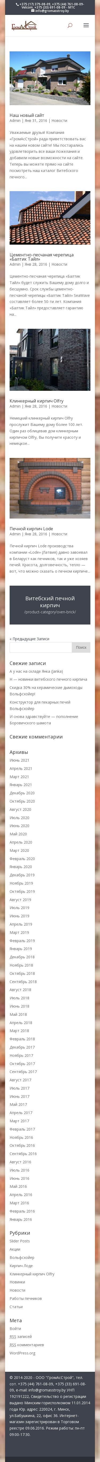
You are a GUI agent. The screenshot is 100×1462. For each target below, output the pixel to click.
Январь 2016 (21, 1219)
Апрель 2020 (21, 842)
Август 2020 (20, 809)
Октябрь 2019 (22, 891)
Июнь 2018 (19, 1006)
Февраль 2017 (22, 1129)
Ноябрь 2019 (21, 883)
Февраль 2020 (22, 858)
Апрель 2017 (21, 1112)
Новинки (17, 1281)
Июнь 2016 (19, 1178)
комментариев (27, 1344)
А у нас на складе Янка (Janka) (36, 671)
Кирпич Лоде (21, 1265)
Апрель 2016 (21, 1194)
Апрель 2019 (21, 924)
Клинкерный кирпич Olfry (36, 401)
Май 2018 (18, 1014)
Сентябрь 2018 (23, 981)
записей (21, 1336)
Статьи (16, 1306)
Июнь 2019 (19, 915)
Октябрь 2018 (22, 973)
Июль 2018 (19, 997)
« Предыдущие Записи (29, 638)
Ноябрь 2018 (21, 965)
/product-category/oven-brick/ (50, 611)
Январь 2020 (21, 866)
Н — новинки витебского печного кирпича (48, 679)
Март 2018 (19, 1030)
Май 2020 (18, 833)
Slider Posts (20, 1240)
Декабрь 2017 (22, 1047)
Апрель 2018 (21, 1022)
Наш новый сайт (27, 115)
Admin (15, 120)
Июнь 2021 (19, 760)
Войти (15, 1328)
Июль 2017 (19, 1088)
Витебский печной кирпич (50, 602)
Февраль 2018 (22, 1038)
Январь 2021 (21, 784)
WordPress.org (22, 1353)
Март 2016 (19, 1202)
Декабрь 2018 (22, 956)
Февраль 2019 (22, 940)
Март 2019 (19, 932)
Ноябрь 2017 (21, 1055)
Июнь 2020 (19, 825)
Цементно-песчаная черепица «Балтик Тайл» (42, 257)
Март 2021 (19, 776)
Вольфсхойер (22, 1257)
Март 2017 (19, 1120)
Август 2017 (20, 1079)
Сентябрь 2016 (23, 1153)
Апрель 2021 (21, 768)
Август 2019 (20, 899)
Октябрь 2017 (22, 1063)
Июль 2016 (19, 1170)
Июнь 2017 (19, 1096)
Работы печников (26, 1298)
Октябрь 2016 (22, 1145)
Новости (59, 120)
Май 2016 (18, 1186)
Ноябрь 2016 (21, 1137)
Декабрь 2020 (22, 792)
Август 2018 (20, 989)
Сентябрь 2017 (23, 1071)
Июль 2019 (19, 907)
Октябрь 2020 (22, 801)
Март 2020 (19, 850)
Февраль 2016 (22, 1211)
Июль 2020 (19, 817)
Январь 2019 (21, 948)
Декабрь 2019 (22, 874)
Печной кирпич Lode (31, 529)
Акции (15, 1249)
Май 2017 (18, 1104)
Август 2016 (20, 1161)
